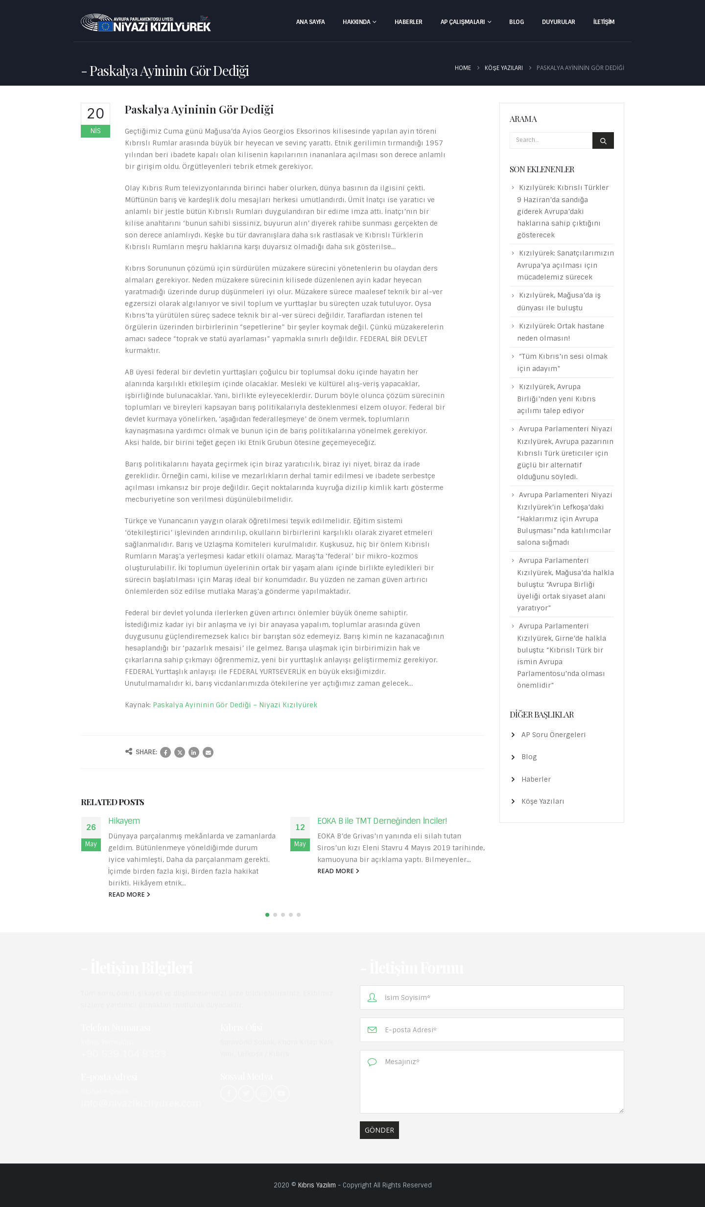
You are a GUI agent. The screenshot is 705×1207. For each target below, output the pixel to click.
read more (129, 894)
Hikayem (124, 820)
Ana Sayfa (310, 22)
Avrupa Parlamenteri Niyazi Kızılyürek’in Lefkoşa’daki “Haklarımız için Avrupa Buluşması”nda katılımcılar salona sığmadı (564, 518)
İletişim (604, 22)
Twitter (179, 752)
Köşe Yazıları (542, 801)
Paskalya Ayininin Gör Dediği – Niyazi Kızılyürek (235, 704)
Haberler (409, 22)
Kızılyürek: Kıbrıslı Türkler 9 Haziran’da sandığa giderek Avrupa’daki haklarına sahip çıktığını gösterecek (563, 211)
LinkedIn (193, 752)
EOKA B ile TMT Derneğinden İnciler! (382, 820)
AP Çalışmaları (463, 22)
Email (208, 752)
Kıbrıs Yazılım (317, 1185)
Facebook (165, 752)
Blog (516, 22)
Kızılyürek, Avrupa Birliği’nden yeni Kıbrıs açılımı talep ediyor (556, 398)
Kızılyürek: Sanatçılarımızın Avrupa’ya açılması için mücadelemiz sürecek (565, 265)
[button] (267, 914)
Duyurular (558, 22)
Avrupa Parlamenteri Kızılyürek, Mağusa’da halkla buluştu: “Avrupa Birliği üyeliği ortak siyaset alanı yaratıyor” (565, 584)
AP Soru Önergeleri (553, 734)
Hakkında (356, 22)
